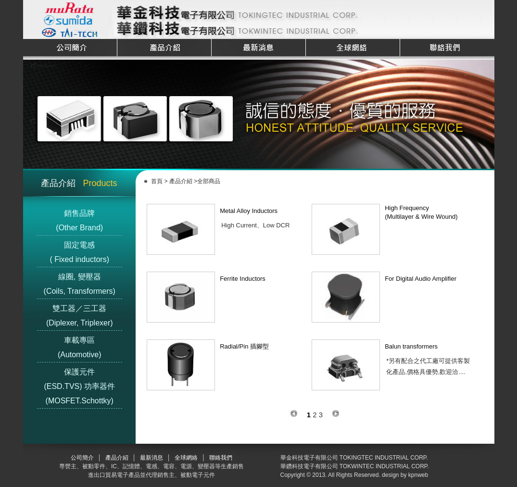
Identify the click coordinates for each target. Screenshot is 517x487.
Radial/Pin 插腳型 (244, 346)
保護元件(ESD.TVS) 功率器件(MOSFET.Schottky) (79, 386)
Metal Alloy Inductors (248, 210)
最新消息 (151, 457)
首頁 (157, 181)
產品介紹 (180, 181)
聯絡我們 (220, 457)
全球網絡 (186, 457)
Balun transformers (411, 346)
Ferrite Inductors (242, 278)
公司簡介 (82, 457)
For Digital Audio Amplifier (420, 278)
